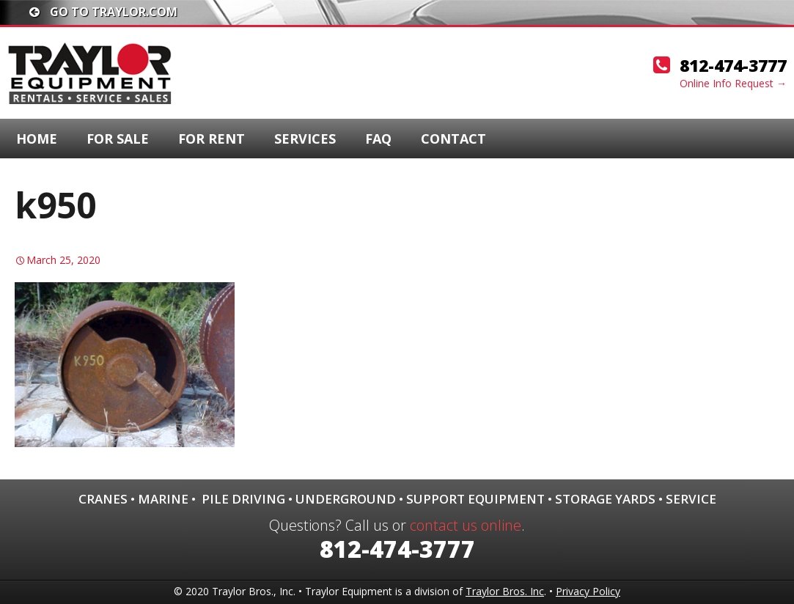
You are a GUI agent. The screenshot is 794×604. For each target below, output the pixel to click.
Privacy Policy (588, 591)
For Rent (211, 138)
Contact (453, 138)
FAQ (378, 138)
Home (36, 138)
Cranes (103, 498)
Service (691, 498)
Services (305, 138)
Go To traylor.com (103, 12)
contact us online (465, 525)
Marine (163, 498)
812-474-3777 (733, 65)
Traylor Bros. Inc (505, 591)
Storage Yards (605, 498)
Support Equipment (475, 498)
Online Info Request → (733, 83)
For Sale (118, 138)
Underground (345, 498)
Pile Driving (243, 498)
